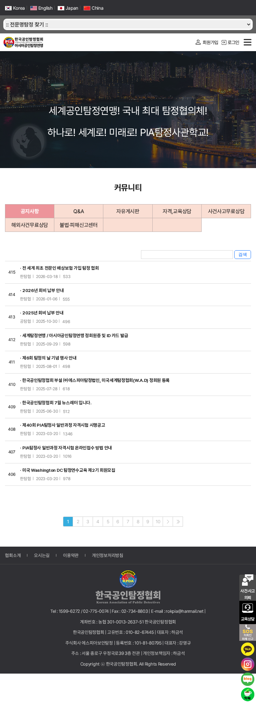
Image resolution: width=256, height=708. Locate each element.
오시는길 (42, 555)
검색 (242, 254)
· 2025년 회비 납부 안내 (42, 312)
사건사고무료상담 (226, 211)
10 (158, 521)
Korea (15, 8)
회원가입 (206, 42)
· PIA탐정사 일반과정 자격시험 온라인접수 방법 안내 (66, 447)
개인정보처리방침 (107, 555)
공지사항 (30, 211)
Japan (68, 8)
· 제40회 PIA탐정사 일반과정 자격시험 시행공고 (62, 425)
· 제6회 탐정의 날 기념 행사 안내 (48, 358)
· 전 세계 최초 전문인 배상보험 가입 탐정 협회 (59, 268)
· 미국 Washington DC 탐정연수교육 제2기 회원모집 (67, 470)
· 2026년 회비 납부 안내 (42, 290)
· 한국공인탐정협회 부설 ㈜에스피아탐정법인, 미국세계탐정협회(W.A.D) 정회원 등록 (95, 380)
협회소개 (13, 555)
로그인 (230, 42)
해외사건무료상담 (29, 225)
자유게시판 (127, 211)
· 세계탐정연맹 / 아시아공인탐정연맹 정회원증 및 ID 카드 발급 (74, 335)
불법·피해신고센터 (78, 225)
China (94, 8)
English (41, 8)
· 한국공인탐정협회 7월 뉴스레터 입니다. (56, 402)
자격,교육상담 (177, 211)
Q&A (78, 211)
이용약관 (71, 555)
